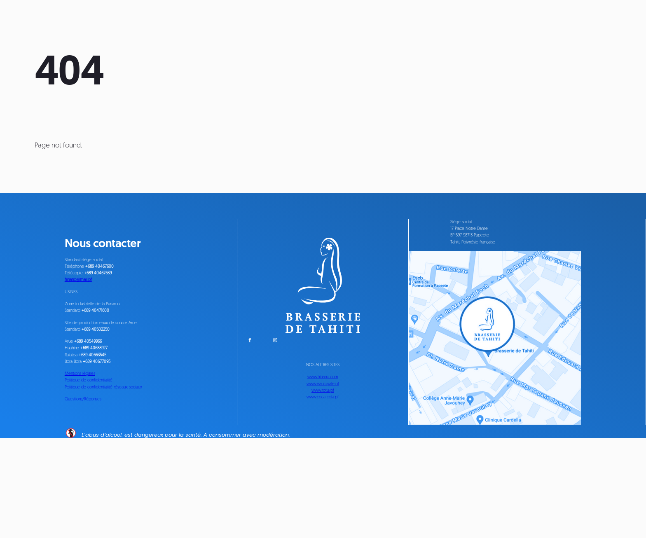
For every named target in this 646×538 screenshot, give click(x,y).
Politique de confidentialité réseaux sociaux (129, 459)
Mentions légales (90, 437)
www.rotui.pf (322, 454)
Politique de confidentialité (104, 448)
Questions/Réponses (96, 480)
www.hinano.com (322, 432)
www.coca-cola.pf (323, 466)
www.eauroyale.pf (323, 443)
